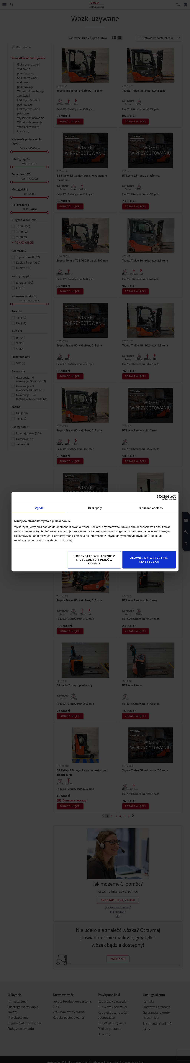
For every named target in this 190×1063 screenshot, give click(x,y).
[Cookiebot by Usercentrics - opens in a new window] (159, 497)
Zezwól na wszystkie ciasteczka (149, 559)
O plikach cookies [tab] (151, 507)
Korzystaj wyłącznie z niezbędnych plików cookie (94, 559)
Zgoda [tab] (39, 507)
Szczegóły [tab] (95, 507)
